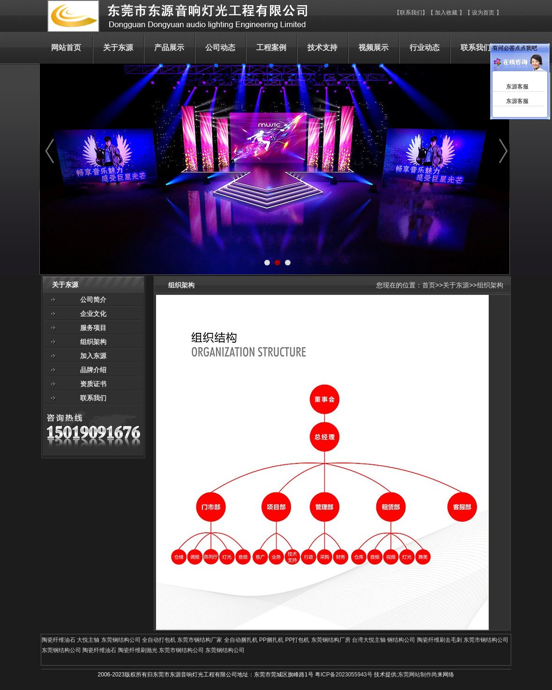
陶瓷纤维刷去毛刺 (439, 640)
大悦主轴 (88, 640)
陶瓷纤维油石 (58, 640)
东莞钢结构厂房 (331, 640)
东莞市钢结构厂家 (199, 640)
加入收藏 (446, 12)
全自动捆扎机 (241, 640)
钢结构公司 (401, 640)
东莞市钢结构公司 (485, 640)
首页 (428, 285)
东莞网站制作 (415, 674)
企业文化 (93, 313)
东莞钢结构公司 (121, 640)
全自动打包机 (159, 640)
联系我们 (411, 12)
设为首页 (484, 12)
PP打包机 (297, 640)
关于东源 (456, 285)
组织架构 (93, 341)
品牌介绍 (93, 370)
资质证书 (93, 384)
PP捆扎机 (271, 640)
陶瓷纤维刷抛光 (137, 650)
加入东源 (93, 356)
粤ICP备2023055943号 (344, 674)
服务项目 (93, 327)
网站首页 (66, 47)
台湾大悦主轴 (369, 640)
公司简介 (93, 299)
